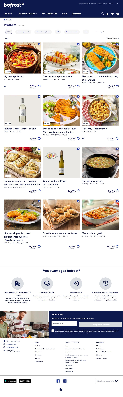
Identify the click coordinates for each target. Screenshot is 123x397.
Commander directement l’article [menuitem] (45, 350)
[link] (21, 5)
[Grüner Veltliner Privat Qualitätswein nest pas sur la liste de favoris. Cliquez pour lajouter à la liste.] (78, 151)
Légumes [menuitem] (99, 357)
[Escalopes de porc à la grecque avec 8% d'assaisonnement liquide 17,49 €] (22, 175)
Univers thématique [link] (27, 14)
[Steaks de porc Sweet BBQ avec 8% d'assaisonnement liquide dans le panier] (78, 140)
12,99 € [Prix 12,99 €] (70, 193)
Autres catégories (99, 32)
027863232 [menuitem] (9, 353)
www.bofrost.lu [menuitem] (10, 346)
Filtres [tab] (8, 38)
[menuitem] (8, 15)
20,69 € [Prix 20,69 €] (70, 86)
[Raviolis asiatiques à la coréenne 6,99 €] (61, 230)
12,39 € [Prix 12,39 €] (110, 139)
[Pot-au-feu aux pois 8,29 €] (100, 175)
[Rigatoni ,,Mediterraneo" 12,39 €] (100, 122)
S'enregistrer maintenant (110, 327)
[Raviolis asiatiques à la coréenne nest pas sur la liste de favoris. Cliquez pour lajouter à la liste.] (78, 204)
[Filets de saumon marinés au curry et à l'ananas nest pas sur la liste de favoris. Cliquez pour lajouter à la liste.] (117, 45)
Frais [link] (64, 14)
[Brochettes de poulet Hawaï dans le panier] (78, 87)
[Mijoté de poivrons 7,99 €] (22, 69)
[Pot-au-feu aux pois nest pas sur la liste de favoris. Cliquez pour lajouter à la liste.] (117, 151)
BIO (58, 32)
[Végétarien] (83, 140)
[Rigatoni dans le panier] (117, 140)
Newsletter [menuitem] (38, 357)
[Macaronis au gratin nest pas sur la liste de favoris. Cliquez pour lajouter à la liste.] (117, 204)
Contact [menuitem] (37, 347)
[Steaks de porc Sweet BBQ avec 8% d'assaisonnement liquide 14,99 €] (61, 122)
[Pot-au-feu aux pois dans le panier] (117, 193)
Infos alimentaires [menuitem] (84, 4)
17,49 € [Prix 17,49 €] (110, 86)
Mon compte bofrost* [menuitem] (12, 343)
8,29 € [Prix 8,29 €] (110, 193)
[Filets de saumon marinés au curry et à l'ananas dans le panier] (117, 87)
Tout (8, 32)
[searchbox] (87, 13)
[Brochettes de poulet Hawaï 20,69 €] (61, 69)
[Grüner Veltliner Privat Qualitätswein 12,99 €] (61, 175)
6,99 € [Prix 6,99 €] (71, 249)
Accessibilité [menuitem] (69, 373)
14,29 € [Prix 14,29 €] (110, 249)
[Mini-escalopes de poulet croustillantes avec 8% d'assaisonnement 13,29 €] (22, 230)
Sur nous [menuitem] (68, 354)
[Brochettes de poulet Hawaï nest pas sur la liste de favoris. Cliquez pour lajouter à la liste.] (78, 45)
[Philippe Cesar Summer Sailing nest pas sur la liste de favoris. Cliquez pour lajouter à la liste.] (39, 98)
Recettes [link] (76, 14)
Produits (8, 20)
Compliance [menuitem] (69, 370)
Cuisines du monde (72, 32)
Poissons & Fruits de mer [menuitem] (103, 354)
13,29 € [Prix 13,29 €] (31, 249)
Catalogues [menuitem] (38, 354)
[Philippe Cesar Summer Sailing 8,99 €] (22, 122)
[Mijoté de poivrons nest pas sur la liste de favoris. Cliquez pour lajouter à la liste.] (39, 45)
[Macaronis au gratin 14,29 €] (100, 230)
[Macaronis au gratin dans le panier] (117, 250)
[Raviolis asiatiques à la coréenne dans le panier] (78, 250)
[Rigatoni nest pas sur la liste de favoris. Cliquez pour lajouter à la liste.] (117, 98)
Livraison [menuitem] (37, 360)
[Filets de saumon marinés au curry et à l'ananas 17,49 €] (100, 69)
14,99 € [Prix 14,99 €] (70, 139)
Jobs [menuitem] (66, 347)
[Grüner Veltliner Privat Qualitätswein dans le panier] (78, 193)
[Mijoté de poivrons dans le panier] (39, 87)
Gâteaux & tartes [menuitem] (101, 360)
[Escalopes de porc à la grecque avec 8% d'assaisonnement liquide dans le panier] (39, 193)
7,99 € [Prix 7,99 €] (32, 86)
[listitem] (17, 294)
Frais (86, 32)
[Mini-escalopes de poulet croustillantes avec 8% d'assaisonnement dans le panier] (39, 250)
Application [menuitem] (68, 367)
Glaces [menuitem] (98, 347)
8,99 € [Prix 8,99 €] (32, 139)
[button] (113, 4)
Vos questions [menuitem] (39, 363)
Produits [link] (8, 14)
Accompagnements (23, 32)
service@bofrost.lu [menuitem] (11, 350)
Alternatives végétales (43, 32)
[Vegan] (5, 86)
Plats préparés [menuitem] (100, 350)
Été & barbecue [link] (49, 14)
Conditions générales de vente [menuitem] (74, 350)
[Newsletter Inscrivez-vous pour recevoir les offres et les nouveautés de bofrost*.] (86, 327)
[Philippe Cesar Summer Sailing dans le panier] (39, 140)
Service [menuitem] (93, 4)
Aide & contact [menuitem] (102, 4)
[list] (61, 294)
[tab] (107, 13)
